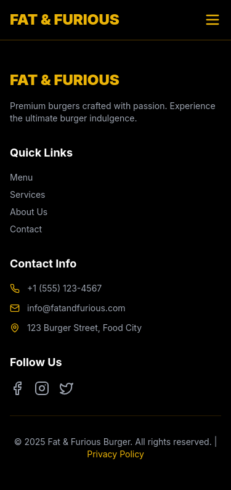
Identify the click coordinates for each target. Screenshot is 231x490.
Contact (26, 229)
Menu (21, 177)
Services (27, 194)
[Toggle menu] (212, 19)
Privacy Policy (115, 454)
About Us (28, 211)
